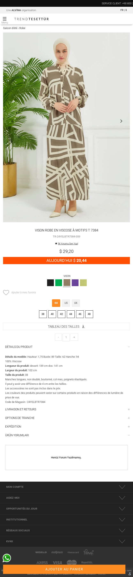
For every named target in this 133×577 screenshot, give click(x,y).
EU (56, 303)
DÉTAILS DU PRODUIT (67, 346)
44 (70, 314)
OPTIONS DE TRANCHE (67, 418)
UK (75, 303)
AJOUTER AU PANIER (64, 569)
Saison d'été (10, 28)
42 (61, 314)
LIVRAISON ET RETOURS (67, 409)
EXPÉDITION (67, 426)
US (66, 303)
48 (89, 314)
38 (43, 314)
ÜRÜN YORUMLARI (67, 435)
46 (80, 314)
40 (52, 314)
